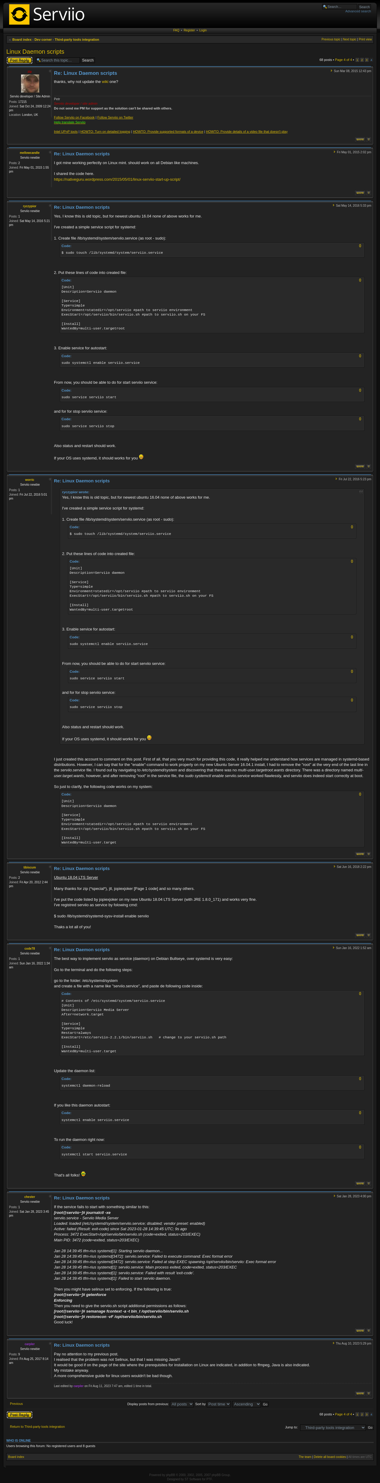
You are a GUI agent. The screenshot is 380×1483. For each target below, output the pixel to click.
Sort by (213, 1404)
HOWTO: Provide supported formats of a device (168, 131)
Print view (365, 39)
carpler (30, 1344)
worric (29, 479)
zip (30, 71)
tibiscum (30, 867)
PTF (209, 1479)
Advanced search (358, 11)
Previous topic (331, 39)
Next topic (349, 39)
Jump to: (291, 1427)
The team (305, 1457)
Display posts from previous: (160, 1404)
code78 (29, 948)
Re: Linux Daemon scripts (85, 73)
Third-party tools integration (77, 39)
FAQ (176, 30)
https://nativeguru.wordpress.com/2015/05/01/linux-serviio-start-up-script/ (117, 179)
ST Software (193, 1479)
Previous (16, 1403)
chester (29, 1197)
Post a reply (19, 60)
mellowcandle (30, 152)
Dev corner (43, 39)
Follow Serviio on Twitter (115, 117)
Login (203, 30)
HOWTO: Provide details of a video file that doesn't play (246, 131)
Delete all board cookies (330, 1457)
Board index (22, 39)
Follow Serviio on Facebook (74, 117)
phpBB (170, 1475)
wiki (105, 81)
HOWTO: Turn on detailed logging (105, 131)
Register (189, 30)
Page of (343, 60)
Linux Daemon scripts (35, 51)
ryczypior (29, 206)
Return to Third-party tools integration (37, 1426)
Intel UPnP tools (66, 131)
